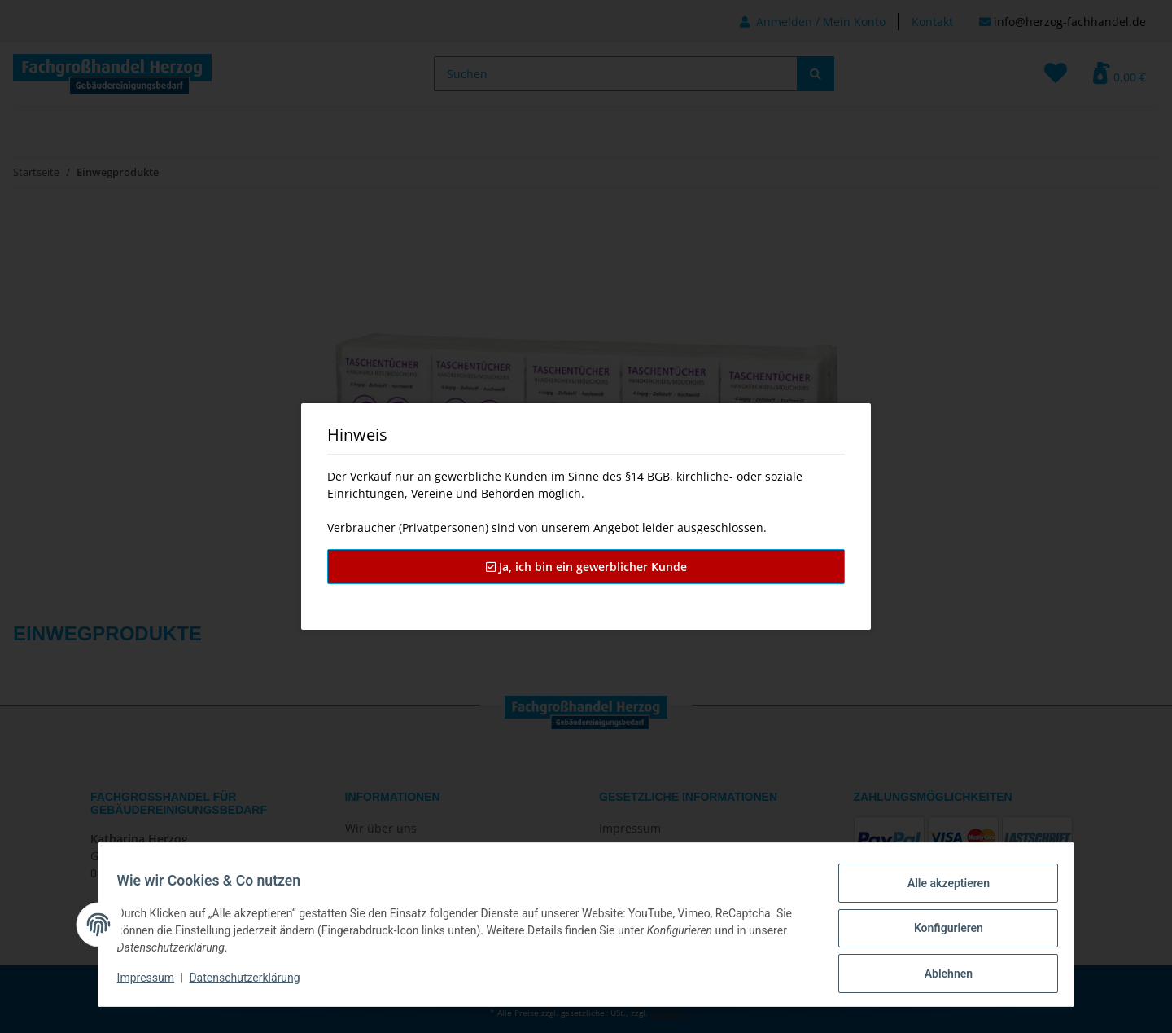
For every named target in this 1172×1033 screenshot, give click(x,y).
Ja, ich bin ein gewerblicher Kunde (586, 566)
